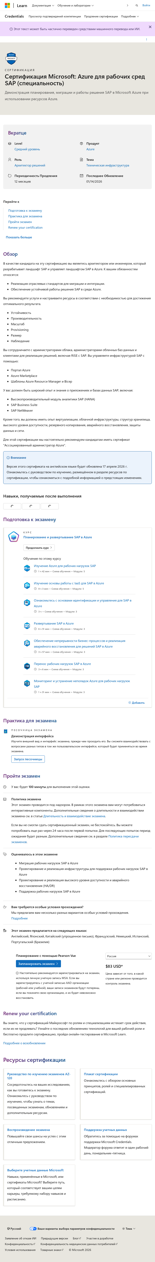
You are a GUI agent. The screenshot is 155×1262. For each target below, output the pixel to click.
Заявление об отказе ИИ (20, 1238)
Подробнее (19, 918)
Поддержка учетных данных (105, 1130)
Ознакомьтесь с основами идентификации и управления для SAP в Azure (82, 603)
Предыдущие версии (54, 1238)
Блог (76, 1238)
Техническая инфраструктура (107, 165)
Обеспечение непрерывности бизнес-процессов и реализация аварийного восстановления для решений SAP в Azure (79, 643)
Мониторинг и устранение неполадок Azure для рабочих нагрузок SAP (82, 684)
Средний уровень (27, 149)
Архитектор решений (30, 165)
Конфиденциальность (19, 1244)
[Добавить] (136, 702)
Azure (90, 149)
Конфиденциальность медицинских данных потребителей (78, 1244)
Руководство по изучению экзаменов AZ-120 (38, 1076)
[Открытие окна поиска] (137, 5)
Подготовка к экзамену (25, 210)
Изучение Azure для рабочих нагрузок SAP (65, 566)
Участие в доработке (99, 1238)
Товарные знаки (50, 1250)
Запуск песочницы (28, 759)
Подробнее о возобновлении (24, 1043)
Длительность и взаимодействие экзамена (74, 816)
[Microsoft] (7, 5)
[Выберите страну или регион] (129, 956)
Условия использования (20, 1250)
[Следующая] (127, 5)
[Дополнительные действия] (146, 39)
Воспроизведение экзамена (28, 1130)
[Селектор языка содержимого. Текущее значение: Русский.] (14, 1228)
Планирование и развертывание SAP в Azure (57, 537)
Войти (146, 5)
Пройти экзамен (20, 222)
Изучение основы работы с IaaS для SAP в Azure (69, 583)
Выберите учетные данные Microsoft (35, 1170)
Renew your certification (25, 227)
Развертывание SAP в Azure (54, 623)
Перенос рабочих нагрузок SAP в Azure (62, 663)
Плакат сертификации (101, 1074)
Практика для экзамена (25, 216)
